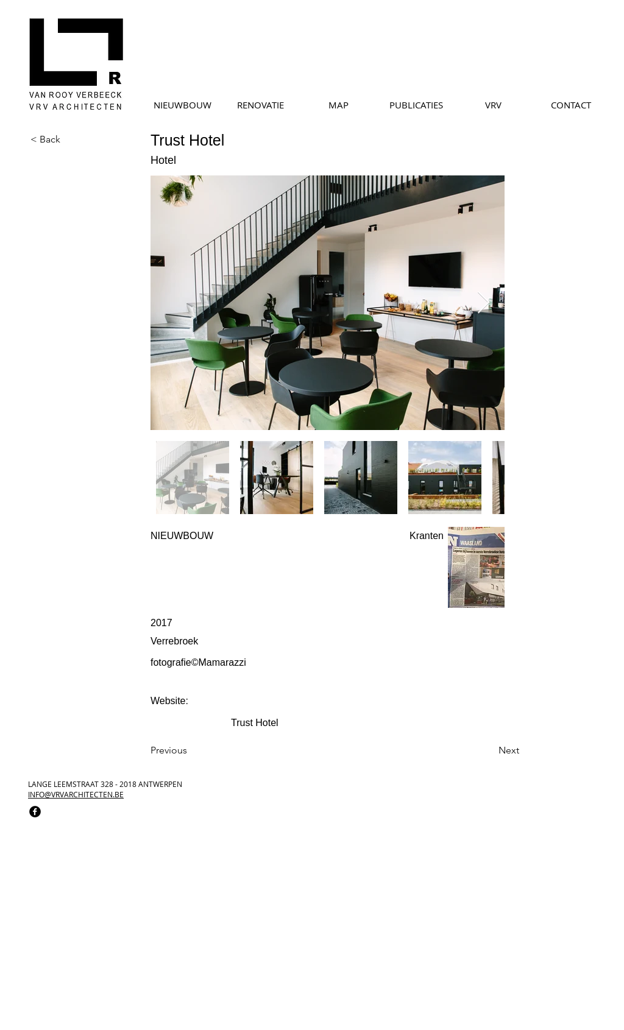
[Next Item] (484, 303)
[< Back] (70, 139)
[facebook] (35, 811)
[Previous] (191, 751)
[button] (294, 681)
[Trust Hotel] (293, 723)
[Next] (481, 751)
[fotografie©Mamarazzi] (248, 663)
